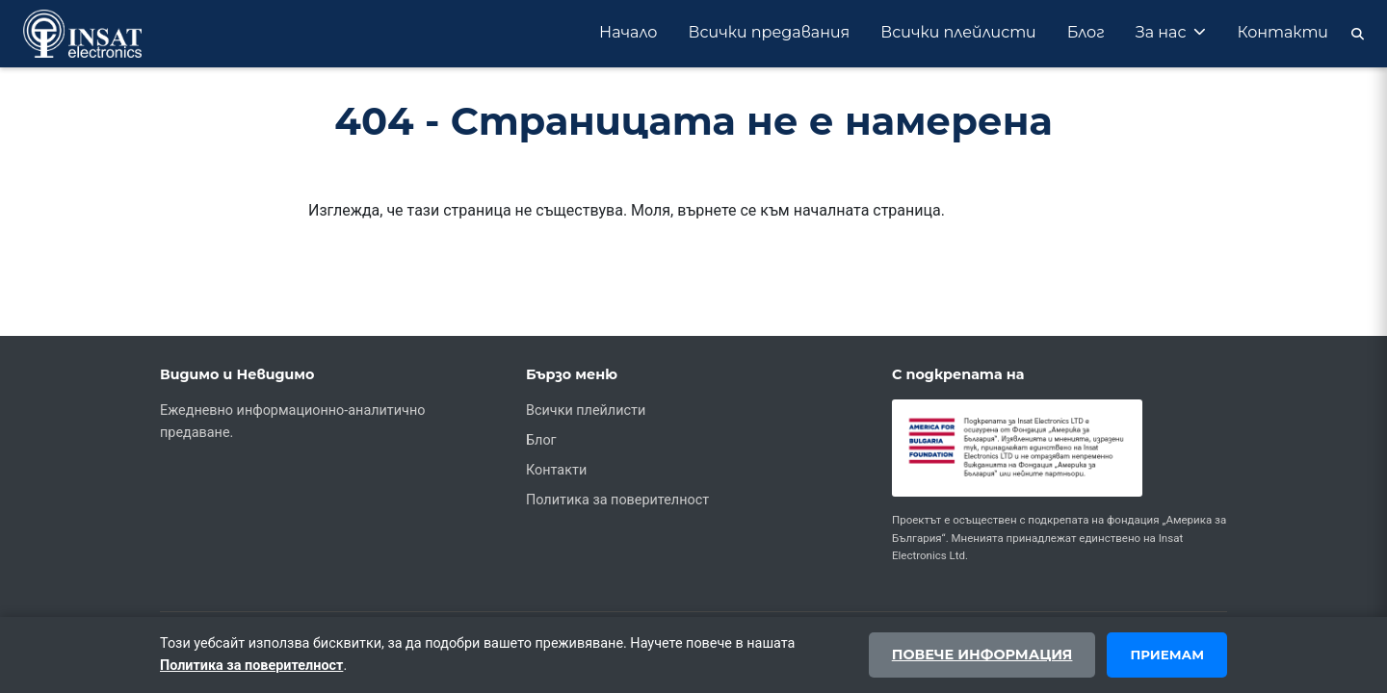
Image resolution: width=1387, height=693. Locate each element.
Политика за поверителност (617, 500)
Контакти (1282, 32)
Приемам (1167, 654)
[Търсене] (1354, 33)
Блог (1086, 32)
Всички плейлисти (957, 32)
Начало (628, 32)
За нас (1171, 32)
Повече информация (982, 654)
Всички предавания (770, 32)
